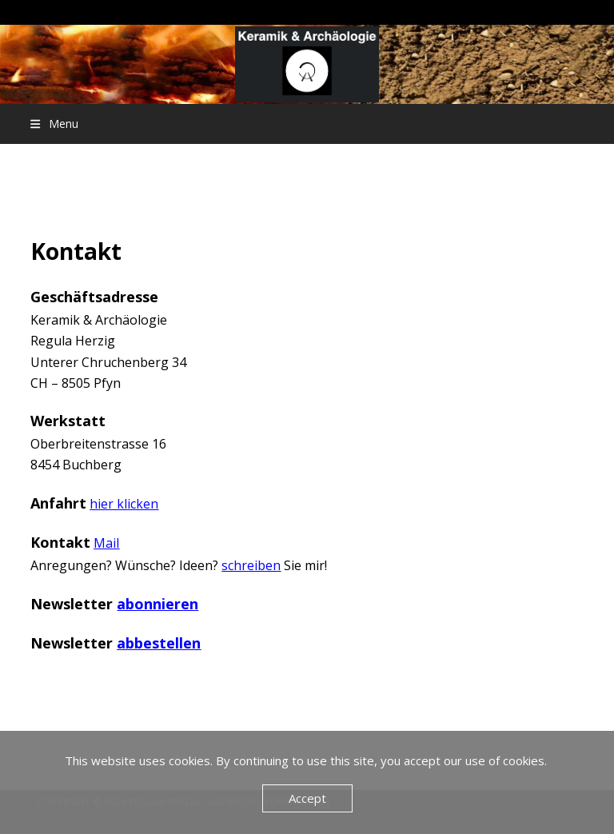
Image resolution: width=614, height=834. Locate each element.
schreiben (251, 565)
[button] (54, 123)
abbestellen (159, 642)
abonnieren (157, 603)
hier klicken (124, 504)
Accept (307, 798)
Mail (106, 543)
